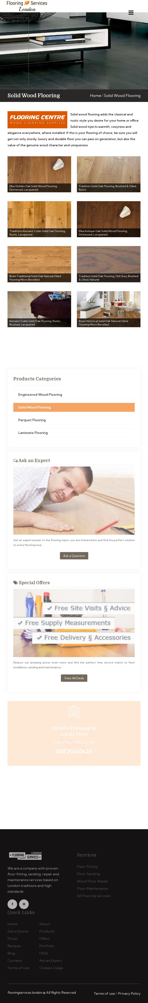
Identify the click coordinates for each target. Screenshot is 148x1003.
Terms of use (104, 993)
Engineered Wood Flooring (40, 396)
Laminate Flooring (33, 434)
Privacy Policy (129, 993)
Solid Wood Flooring (34, 408)
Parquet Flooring (32, 421)
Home (95, 95)
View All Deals (74, 680)
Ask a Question (74, 557)
